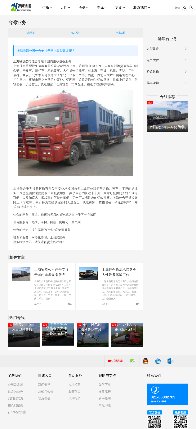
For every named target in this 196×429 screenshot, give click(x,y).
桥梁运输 (120, 32)
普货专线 (50, 242)
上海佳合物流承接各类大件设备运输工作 (119, 272)
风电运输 (153, 83)
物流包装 (44, 398)
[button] (161, 128)
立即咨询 (115, 361)
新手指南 (105, 398)
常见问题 (105, 405)
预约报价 (74, 398)
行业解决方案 (17, 412)
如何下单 (105, 384)
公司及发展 (15, 384)
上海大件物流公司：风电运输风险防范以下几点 (91, 327)
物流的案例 (15, 405)
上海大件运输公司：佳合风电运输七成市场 (125, 327)
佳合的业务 (15, 391)
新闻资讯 (44, 384)
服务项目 (74, 391)
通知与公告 (45, 391)
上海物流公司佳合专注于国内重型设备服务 (51, 272)
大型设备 (30, 32)
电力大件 (75, 32)
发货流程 (105, 391)
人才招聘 (74, 384)
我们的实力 (15, 398)
